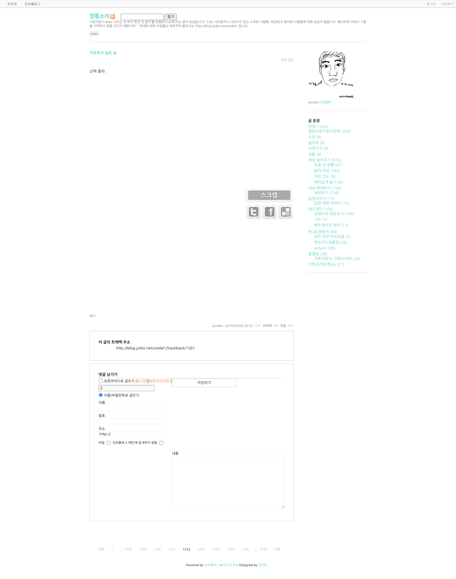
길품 (314, 154)
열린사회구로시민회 (329, 131)
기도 (258, 326)
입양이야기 (321, 198)
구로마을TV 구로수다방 (337, 259)
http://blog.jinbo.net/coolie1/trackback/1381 (155, 348)
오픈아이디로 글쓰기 (119, 381)
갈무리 (316, 143)
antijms (324, 248)
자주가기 (318, 148)
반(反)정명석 (322, 232)
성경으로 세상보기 (334, 214)
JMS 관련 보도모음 (332, 236)
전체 (318, 127)
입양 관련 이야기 (332, 203)
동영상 (317, 254)
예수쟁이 (320, 209)
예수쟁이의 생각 (331, 225)
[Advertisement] (192, 267)
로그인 (431, 4)
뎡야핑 (262, 565)
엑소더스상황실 (330, 242)
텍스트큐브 (230, 565)
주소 (102, 429)
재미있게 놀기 (328, 182)
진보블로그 (212, 565)
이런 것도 (325, 176)
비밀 (102, 442)
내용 (175, 453)
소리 (314, 137)
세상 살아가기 (324, 160)
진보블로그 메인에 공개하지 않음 (134, 442)
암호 (102, 416)
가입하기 (447, 4)
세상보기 (326, 193)
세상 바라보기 (324, 188)
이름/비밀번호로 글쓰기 (121, 395)
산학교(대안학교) (326, 264)
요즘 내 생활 (328, 165)
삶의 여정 (327, 171)
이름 (102, 402)
